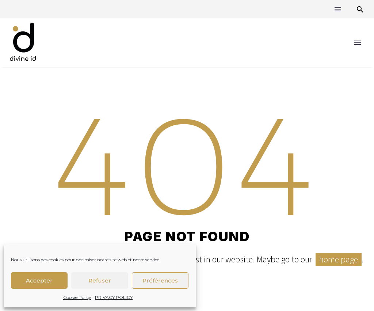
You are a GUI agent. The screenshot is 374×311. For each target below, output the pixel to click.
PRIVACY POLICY (114, 297)
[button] (360, 9)
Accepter (39, 280)
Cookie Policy (77, 297)
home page (338, 259)
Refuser (99, 280)
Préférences (160, 280)
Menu (338, 9)
